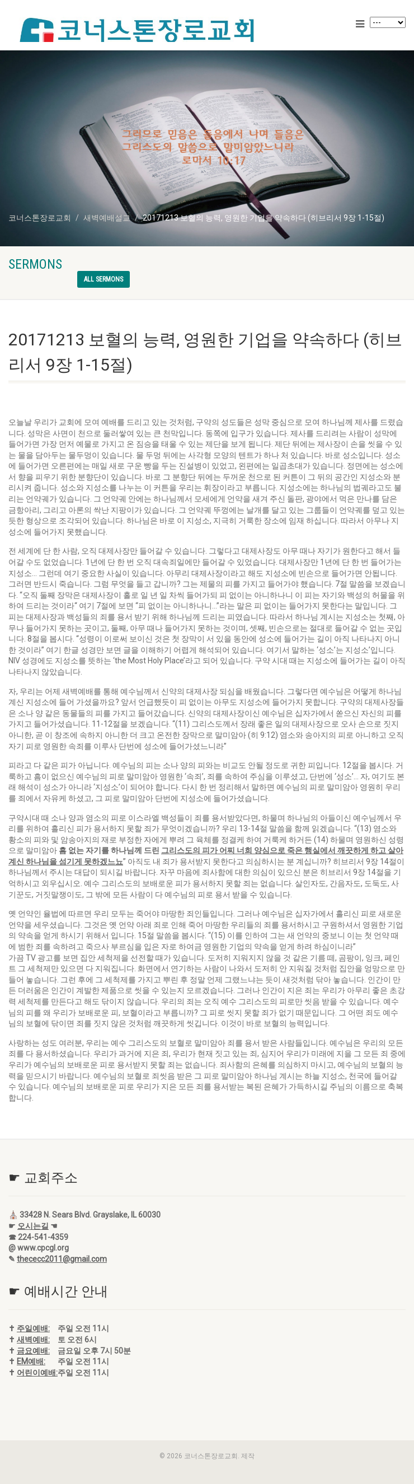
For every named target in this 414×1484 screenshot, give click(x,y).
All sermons (103, 279)
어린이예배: (37, 1372)
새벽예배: (33, 1339)
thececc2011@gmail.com (62, 1258)
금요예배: (33, 1350)
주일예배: (33, 1328)
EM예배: (31, 1361)
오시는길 (33, 1225)
